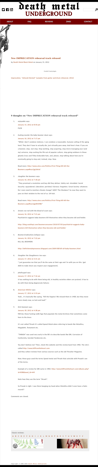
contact (88, 21)
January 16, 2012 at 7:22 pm (29, 238)
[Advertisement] (51, 40)
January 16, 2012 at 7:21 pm (29, 214)
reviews (49, 21)
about (10, 21)
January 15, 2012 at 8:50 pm (29, 125)
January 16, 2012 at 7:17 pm (29, 138)
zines (68, 21)
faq (29, 21)
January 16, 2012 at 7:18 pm (29, 180)
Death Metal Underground (37, 464)
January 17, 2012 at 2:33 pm (29, 293)
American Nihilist (24, 290)
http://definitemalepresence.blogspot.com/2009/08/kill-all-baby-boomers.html (49, 248)
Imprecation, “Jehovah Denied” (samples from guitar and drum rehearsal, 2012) (42, 78)
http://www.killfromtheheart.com (36, 348)
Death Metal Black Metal (23, 62)
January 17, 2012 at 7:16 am (29, 276)
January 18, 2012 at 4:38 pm (29, 310)
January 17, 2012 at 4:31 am (29, 259)
